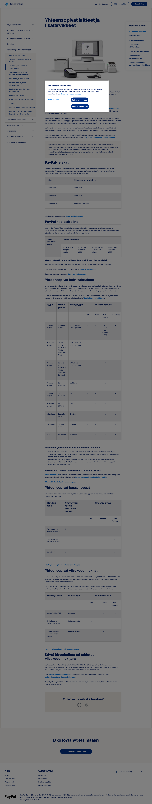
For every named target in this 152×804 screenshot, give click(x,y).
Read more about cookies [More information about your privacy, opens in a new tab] (71, 94)
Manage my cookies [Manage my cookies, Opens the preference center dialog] (54, 99)
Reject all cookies (79, 100)
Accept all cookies (80, 106)
